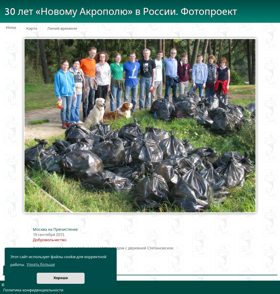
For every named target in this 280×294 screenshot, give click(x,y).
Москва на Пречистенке (55, 230)
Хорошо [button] (60, 278)
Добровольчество (49, 240)
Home (11, 28)
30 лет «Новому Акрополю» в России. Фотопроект (120, 12)
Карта (31, 29)
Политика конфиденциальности (33, 290)
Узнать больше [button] (41, 264)
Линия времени (62, 29)
